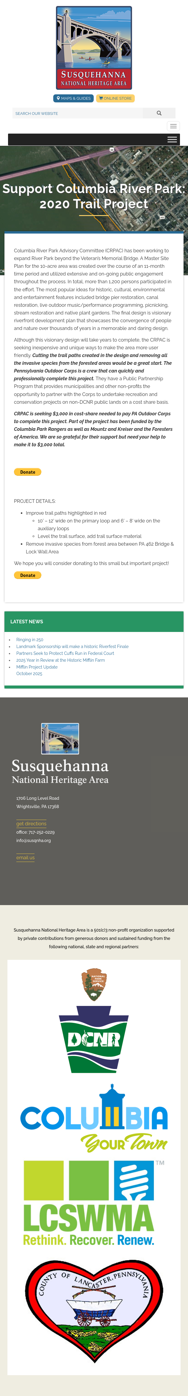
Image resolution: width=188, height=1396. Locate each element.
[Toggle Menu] (172, 140)
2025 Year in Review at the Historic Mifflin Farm (60, 660)
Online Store (115, 98)
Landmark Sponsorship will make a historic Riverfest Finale (72, 646)
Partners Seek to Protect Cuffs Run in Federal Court (65, 653)
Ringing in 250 (29, 639)
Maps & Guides (73, 98)
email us (25, 857)
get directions (31, 824)
